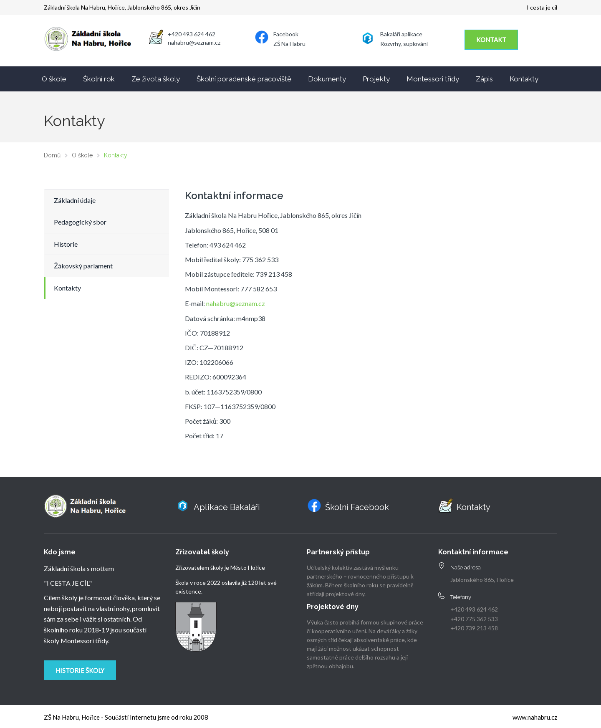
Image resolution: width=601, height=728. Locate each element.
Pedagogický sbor (80, 222)
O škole (54, 79)
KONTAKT (491, 39)
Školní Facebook (357, 507)
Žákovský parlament (83, 266)
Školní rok (99, 79)
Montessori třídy (433, 79)
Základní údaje (75, 200)
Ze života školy (155, 79)
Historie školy (80, 670)
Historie (66, 244)
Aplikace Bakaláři (227, 507)
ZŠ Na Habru (289, 43)
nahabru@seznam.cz (235, 303)
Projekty (376, 79)
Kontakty (524, 79)
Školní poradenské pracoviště (244, 79)
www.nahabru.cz (535, 717)
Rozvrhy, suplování (404, 43)
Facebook (285, 34)
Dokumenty (327, 79)
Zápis (484, 79)
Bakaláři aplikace (401, 34)
